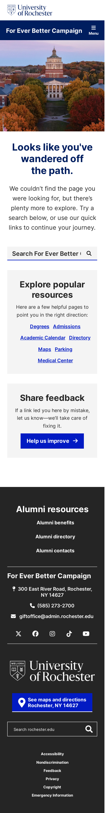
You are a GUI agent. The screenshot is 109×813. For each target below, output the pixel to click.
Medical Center (55, 360)
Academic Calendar (42, 337)
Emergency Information (52, 795)
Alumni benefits (55, 522)
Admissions (67, 326)
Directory (80, 337)
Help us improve (52, 441)
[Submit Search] (89, 253)
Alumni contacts (55, 550)
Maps (44, 349)
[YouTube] (86, 634)
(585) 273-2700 (55, 605)
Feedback (52, 770)
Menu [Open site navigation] (93, 30)
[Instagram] (52, 634)
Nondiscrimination (52, 762)
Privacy (52, 778)
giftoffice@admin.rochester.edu (56, 616)
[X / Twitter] (18, 634)
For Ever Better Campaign (44, 30)
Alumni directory (55, 536)
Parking (63, 349)
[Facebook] (35, 634)
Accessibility (52, 753)
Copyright (52, 787)
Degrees (39, 326)
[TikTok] (69, 634)
